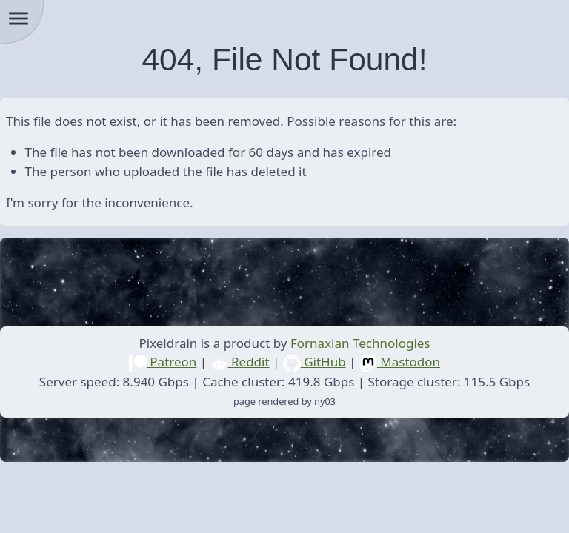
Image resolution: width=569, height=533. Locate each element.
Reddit (240, 361)
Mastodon (399, 361)
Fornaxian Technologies (360, 343)
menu (18, 18)
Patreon (162, 361)
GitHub (314, 361)
